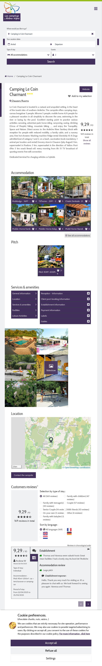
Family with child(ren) (78, 472)
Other (74, 487)
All (50, 471)
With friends (78, 484)
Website (86, 89)
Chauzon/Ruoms (19, 100)
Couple (75, 477)
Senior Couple (55, 484)
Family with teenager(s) (53, 479)
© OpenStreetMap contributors (76, 442)
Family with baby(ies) (53, 493)
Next (88, 578)
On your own (54, 487)
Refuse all (51, 650)
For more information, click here (74, 633)
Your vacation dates (13, 39)
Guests (53, 49)
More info (86, 587)
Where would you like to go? (17, 28)
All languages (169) (54, 504)
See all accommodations (77, 235)
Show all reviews (87, 142)
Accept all (51, 643)
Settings (51, 658)
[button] (51, 415)
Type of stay (11, 49)
